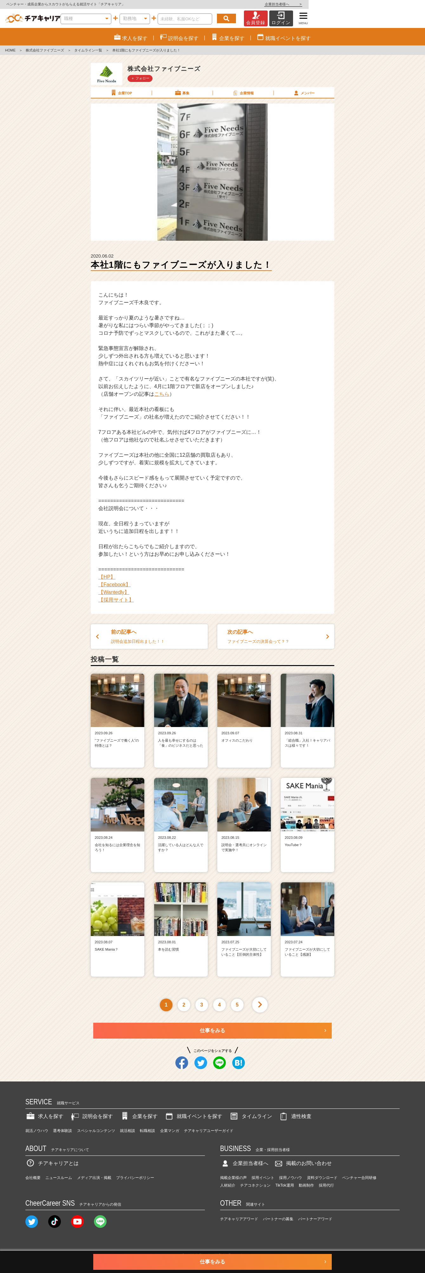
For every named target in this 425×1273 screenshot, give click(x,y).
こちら (161, 394)
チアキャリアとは (52, 1163)
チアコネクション (255, 1185)
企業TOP (121, 93)
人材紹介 (227, 1185)
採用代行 (326, 1185)
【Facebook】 (114, 584)
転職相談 (147, 1130)
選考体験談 (62, 1130)
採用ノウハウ (290, 1177)
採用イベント (263, 1177)
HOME (10, 50)
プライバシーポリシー (135, 1177)
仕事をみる (212, 1030)
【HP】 (106, 577)
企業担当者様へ (399, 4)
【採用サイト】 (116, 600)
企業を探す (139, 1116)
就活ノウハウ (36, 1130)
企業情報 (243, 93)
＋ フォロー (140, 78)
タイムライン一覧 (88, 50)
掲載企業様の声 (233, 1177)
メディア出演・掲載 (94, 1177)
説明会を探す (91, 1116)
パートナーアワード (315, 1219)
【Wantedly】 (113, 592)
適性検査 (294, 1116)
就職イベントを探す (193, 1116)
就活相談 (127, 1130)
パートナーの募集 (278, 1219)
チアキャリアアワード (239, 1219)
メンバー (303, 93)
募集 (181, 93)
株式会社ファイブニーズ (45, 50)
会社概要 (33, 1177)
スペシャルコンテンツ (96, 1130)
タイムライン (250, 1116)
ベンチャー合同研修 (359, 1177)
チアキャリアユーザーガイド (208, 1130)
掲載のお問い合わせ (302, 1163)
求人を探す (44, 1116)
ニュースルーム (58, 1177)
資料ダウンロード (322, 1177)
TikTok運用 (284, 1185)
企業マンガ (169, 1130)
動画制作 (306, 1185)
